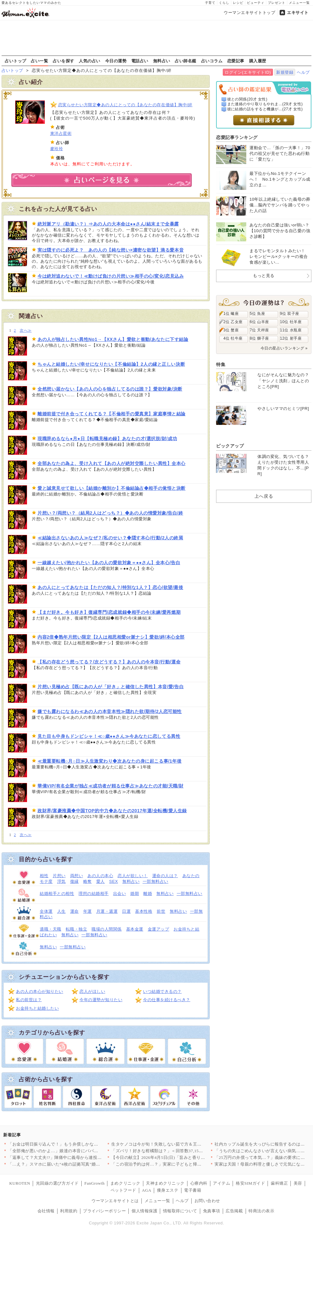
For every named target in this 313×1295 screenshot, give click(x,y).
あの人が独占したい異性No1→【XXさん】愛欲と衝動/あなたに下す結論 (112, 339)
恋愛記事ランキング (237, 137)
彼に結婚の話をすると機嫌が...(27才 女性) (265, 109)
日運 (126, 911)
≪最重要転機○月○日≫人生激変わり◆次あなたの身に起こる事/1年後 (109, 761)
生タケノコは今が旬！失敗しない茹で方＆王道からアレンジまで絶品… (180, 1144)
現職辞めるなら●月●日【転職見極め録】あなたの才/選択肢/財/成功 (107, 438)
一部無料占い (155, 881)
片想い (59, 875)
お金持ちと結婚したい (37, 1008)
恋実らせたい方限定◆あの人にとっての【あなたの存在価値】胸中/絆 (125, 104)
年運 (87, 911)
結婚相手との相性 (57, 893)
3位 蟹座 (231, 330)
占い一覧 (39, 61)
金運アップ (158, 929)
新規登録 (284, 72)
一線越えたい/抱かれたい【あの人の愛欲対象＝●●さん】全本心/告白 (108, 562)
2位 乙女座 (233, 322)
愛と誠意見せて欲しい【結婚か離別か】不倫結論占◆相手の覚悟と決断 (111, 488)
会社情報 (46, 1210)
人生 (61, 911)
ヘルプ (303, 72)
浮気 (61, 881)
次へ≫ (25, 331)
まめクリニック (125, 1183)
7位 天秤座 (259, 330)
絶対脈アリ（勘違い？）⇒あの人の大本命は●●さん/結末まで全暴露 (108, 223)
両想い (76, 875)
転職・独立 (76, 929)
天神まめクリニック (165, 1183)
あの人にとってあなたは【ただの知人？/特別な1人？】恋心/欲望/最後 (110, 587)
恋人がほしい (92, 991)
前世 (161, 911)
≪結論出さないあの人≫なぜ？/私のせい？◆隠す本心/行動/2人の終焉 (110, 537)
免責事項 (211, 1210)
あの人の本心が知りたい (39, 991)
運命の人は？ (165, 875)
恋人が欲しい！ (133, 875)
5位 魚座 (257, 313)
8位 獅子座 (259, 338)
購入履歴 (257, 61)
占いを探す (63, 61)
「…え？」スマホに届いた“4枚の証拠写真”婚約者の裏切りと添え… (73, 1164)
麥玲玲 (56, 148)
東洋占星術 (61, 133)
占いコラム (212, 61)
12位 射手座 (291, 338)
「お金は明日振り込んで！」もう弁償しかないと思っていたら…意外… (77, 1144)
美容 (298, 1183)
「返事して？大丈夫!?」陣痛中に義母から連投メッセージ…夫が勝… (74, 1157)
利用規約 (68, 1210)
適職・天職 (50, 929)
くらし (224, 2)
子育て (210, 2)
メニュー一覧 (299, 2)
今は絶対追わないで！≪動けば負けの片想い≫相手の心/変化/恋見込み (110, 276)
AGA (147, 1190)
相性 (44, 875)
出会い (119, 893)
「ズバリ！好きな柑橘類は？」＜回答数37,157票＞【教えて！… (173, 1150)
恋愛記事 (235, 61)
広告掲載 (234, 1210)
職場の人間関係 (107, 929)
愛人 (100, 881)
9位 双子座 (289, 313)
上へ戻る (264, 496)
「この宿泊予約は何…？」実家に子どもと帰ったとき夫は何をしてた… (180, 1164)
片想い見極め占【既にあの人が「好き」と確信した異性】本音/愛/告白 (110, 686)
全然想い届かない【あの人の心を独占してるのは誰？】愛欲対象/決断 (109, 388)
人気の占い (89, 61)
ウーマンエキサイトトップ (249, 12)
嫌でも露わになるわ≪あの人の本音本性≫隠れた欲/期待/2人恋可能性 (109, 711)
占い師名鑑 (185, 61)
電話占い (139, 61)
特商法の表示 (261, 1210)
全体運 (46, 911)
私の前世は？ (29, 999)
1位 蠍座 (231, 313)
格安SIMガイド (250, 1183)
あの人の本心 (100, 875)
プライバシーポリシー (104, 1210)
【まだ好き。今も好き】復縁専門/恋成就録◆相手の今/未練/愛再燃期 (108, 612)
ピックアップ (230, 445)
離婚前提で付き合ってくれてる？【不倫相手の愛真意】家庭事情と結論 (111, 413)
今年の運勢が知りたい (100, 999)
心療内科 (199, 1183)
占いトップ (15, 61)
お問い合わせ (207, 1200)
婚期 (134, 893)
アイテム (221, 1183)
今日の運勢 (116, 61)
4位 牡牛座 (233, 338)
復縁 (74, 881)
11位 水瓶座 (291, 330)
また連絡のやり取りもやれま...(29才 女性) (265, 104)
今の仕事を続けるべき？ (166, 999)
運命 (74, 911)
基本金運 (134, 929)
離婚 (147, 893)
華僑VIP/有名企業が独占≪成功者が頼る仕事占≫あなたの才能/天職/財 (110, 785)
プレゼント (276, 2)
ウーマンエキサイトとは (115, 1200)
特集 (220, 364)
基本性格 (143, 911)
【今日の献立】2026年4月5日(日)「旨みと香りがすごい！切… (171, 1157)
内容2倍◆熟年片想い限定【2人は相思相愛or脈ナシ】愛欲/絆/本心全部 (111, 637)
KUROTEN (19, 1183)
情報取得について (180, 1210)
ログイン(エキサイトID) (248, 72)
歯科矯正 (279, 1183)
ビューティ (255, 2)
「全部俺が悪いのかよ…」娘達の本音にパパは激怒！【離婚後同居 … (75, 1150)
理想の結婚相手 (93, 893)
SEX (113, 881)
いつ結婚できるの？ (162, 991)
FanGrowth (94, 1183)
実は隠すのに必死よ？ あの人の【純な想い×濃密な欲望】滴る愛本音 (110, 250)
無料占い (161, 61)
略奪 (87, 881)
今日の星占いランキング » (284, 348)
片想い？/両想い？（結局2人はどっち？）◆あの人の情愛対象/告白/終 (110, 513)
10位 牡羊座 (291, 322)
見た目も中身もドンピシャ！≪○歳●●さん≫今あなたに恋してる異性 (108, 736)
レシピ (238, 2)
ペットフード (123, 1190)
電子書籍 (192, 1190)
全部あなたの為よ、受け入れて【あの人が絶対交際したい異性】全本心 (111, 463)
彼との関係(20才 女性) (247, 99)
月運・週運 (107, 911)
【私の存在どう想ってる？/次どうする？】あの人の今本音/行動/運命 (108, 661)
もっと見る (264, 275)
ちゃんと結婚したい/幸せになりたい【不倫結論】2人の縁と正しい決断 (111, 364)
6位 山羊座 (259, 322)
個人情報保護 (144, 1210)
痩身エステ (168, 1190)
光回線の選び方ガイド (57, 1183)
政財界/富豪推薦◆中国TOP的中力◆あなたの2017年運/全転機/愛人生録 (112, 810)
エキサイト (298, 12)
